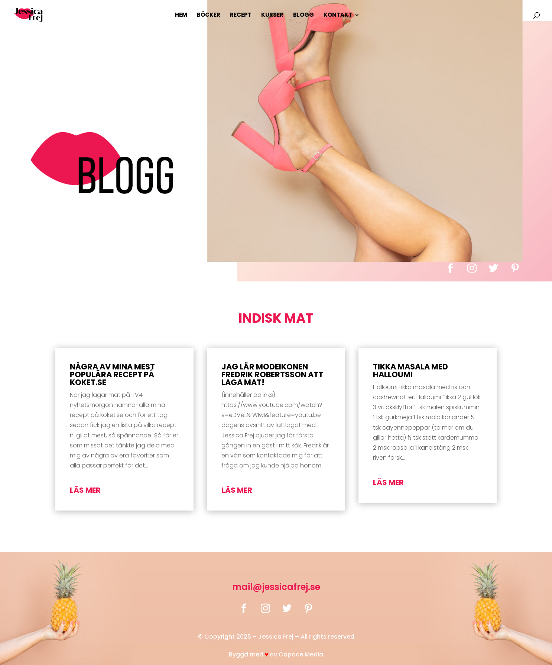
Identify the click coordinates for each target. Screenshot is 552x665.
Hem (181, 15)
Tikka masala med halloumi (410, 370)
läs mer (85, 490)
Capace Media (301, 654)
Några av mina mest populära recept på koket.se (112, 374)
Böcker (208, 15)
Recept (240, 15)
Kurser (272, 15)
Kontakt (338, 15)
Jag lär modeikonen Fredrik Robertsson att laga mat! (272, 374)
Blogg (303, 15)
